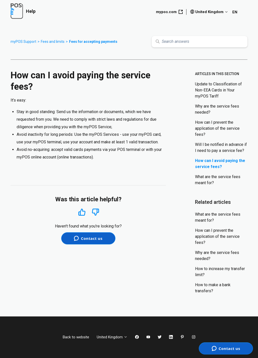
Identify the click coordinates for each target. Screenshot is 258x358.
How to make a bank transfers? (213, 287)
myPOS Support (23, 42)
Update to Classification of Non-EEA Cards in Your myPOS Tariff (218, 90)
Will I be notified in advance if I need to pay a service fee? (221, 147)
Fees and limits (52, 42)
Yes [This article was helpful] (82, 212)
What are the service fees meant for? (217, 179)
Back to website (76, 337)
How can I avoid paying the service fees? (220, 163)
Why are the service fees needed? (217, 109)
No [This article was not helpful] (95, 212)
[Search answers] (199, 41)
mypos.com (169, 12)
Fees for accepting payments (93, 42)
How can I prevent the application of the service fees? (217, 128)
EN (234, 12)
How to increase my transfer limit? (220, 271)
